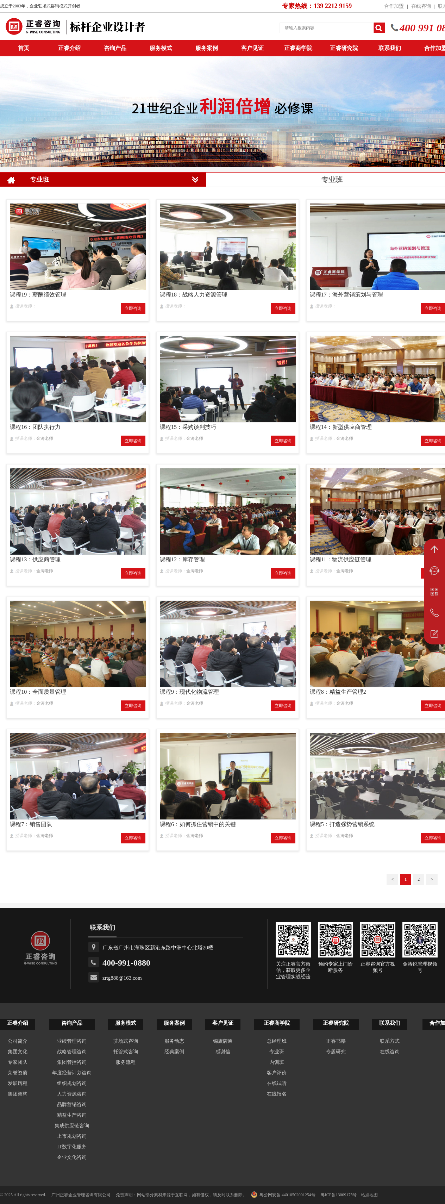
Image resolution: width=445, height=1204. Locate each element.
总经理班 (277, 1041)
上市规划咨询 (72, 1136)
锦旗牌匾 (223, 1041)
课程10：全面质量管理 (38, 692)
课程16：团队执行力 (35, 427)
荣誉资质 (17, 1072)
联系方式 (390, 1041)
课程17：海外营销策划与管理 (346, 295)
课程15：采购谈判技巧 (188, 427)
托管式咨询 (125, 1051)
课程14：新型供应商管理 (341, 427)
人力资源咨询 (72, 1094)
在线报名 (277, 1094)
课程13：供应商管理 (35, 559)
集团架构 (17, 1094)
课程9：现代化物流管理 (189, 692)
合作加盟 (394, 6)
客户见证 (252, 48)
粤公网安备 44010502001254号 (283, 1194)
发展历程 (17, 1083)
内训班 (276, 1062)
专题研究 (336, 1051)
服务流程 (126, 1062)
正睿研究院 (344, 48)
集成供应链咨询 (72, 1125)
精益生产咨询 (72, 1115)
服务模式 (161, 48)
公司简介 (17, 1041)
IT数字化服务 (71, 1146)
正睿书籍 (336, 1041)
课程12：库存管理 (182, 559)
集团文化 (17, 1051)
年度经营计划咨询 (72, 1072)
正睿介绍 (17, 1023)
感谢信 (222, 1051)
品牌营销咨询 (72, 1104)
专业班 (276, 1051)
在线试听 (277, 1083)
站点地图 (369, 1194)
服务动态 (174, 1041)
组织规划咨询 (72, 1083)
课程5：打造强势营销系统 (342, 824)
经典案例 (174, 1051)
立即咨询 (133, 308)
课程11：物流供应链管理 (340, 559)
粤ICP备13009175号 (339, 1194)
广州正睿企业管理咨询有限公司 (81, 1194)
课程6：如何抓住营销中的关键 (198, 824)
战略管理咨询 (72, 1051)
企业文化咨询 (72, 1157)
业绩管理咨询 (72, 1041)
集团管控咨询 (72, 1062)
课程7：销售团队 (31, 824)
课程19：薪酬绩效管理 (38, 295)
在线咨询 (421, 6)
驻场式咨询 (125, 1041)
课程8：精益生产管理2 (338, 692)
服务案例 (206, 48)
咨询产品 (115, 48)
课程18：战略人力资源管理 (193, 295)
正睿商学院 (298, 48)
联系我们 (389, 48)
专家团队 (17, 1062)
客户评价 (277, 1072)
